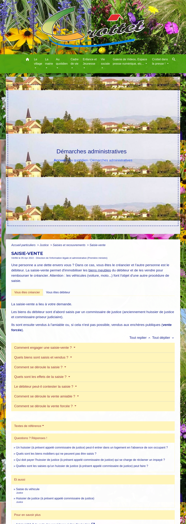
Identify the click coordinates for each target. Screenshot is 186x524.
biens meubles (99, 270)
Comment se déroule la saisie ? (38, 367)
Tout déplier (163, 337)
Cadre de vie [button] (75, 61)
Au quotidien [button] (62, 61)
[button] (27, 60)
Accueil (60, 160)
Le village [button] (38, 61)
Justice (44, 245)
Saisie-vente (98, 245)
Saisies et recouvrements (69, 245)
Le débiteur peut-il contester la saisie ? (44, 386)
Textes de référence (27, 426)
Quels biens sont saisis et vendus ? (41, 357)
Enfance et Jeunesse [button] (90, 61)
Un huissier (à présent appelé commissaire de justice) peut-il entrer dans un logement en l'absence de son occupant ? (92, 447)
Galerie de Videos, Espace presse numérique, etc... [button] (130, 61)
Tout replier (140, 337)
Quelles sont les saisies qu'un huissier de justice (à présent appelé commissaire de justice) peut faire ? (82, 466)
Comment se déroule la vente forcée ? (44, 406)
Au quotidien (78, 160)
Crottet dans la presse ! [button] (160, 61)
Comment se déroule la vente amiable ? (45, 396)
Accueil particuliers (23, 245)
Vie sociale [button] (105, 61)
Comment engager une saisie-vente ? (43, 347)
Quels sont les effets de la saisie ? (40, 377)
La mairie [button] (49, 61)
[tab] (27, 292)
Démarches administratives (111, 160)
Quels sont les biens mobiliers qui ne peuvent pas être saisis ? (56, 453)
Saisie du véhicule (27, 489)
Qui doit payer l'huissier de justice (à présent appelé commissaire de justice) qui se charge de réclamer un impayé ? (90, 459)
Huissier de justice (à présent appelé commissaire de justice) (55, 498)
